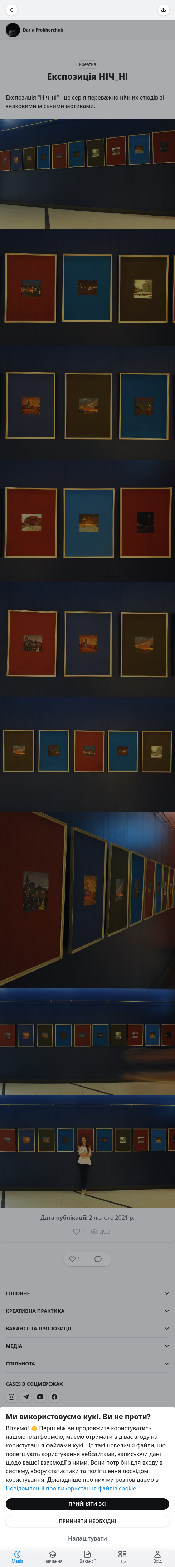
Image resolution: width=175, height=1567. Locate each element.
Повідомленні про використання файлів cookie (71, 1488)
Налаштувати (87, 1538)
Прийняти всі (88, 1503)
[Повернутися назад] (11, 10)
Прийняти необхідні (87, 1521)
